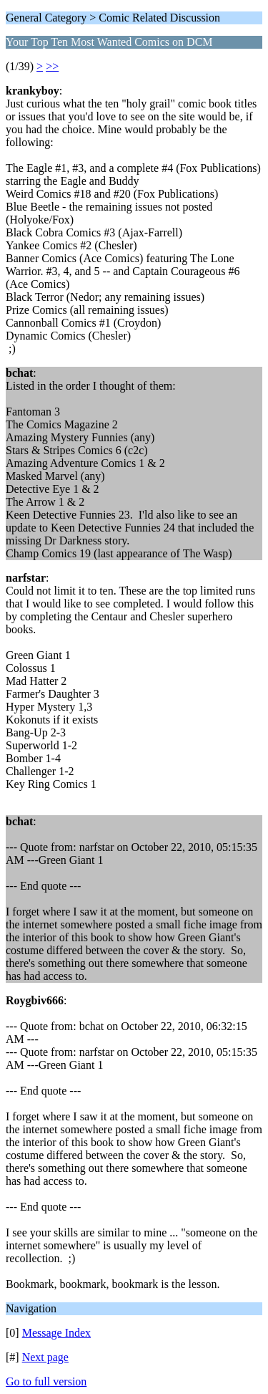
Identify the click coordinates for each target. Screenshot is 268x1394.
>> (52, 66)
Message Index (56, 1333)
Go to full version (46, 1381)
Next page (45, 1357)
